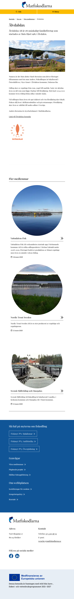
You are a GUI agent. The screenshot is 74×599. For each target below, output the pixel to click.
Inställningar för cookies (20, 489)
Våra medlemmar (29, 19)
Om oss (19, 19)
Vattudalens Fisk (37, 238)
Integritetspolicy (17, 494)
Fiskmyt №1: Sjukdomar (23, 433)
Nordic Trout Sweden (37, 317)
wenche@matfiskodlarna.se (49, 541)
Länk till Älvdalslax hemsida (20, 116)
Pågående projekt (17, 469)
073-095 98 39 (51, 534)
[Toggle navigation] (55, 11)
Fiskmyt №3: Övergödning (24, 449)
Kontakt (13, 499)
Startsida (11, 19)
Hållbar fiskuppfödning (20, 475)
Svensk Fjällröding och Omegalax (37, 390)
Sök (18, 11)
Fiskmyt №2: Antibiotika (23, 441)
